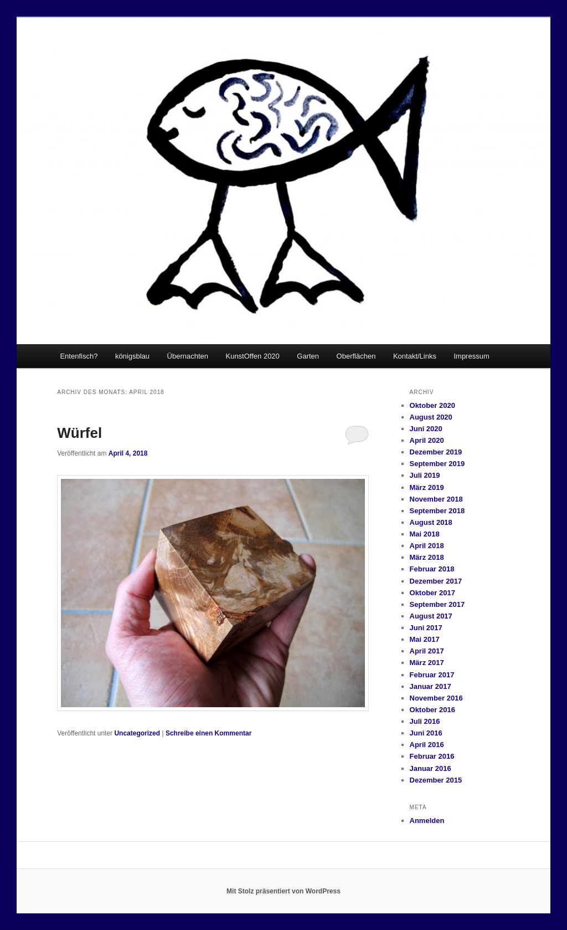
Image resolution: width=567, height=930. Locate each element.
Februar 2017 (432, 675)
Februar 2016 (432, 756)
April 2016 (427, 744)
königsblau (132, 356)
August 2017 (431, 616)
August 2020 (431, 417)
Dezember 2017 (436, 581)
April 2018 (427, 545)
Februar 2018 (432, 569)
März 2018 (427, 557)
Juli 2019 (425, 475)
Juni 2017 (426, 628)
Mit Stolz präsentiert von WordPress (283, 891)
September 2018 (437, 511)
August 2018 (431, 522)
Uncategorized (137, 733)
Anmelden (427, 820)
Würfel (79, 433)
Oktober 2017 (432, 593)
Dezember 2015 (436, 780)
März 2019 (427, 487)
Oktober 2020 (432, 405)
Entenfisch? (78, 356)
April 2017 (427, 651)
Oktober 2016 (432, 710)
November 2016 (436, 698)
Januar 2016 (430, 768)
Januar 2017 (430, 686)
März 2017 (427, 662)
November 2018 (436, 499)
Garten (308, 356)
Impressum (471, 356)
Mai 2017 (425, 639)
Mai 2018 (425, 534)
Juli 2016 (425, 721)
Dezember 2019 (436, 452)
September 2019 (437, 463)
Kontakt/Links (414, 356)
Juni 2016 (426, 733)
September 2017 (437, 604)
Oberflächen (356, 356)
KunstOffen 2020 (252, 356)
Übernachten (187, 356)
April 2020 (427, 440)
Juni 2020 (426, 429)
